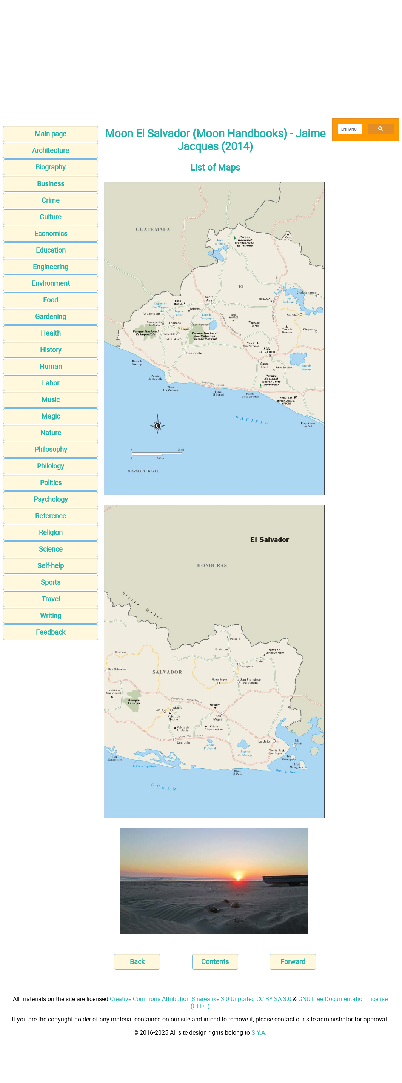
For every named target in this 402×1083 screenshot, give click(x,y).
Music (51, 400)
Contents (215, 962)
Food (50, 300)
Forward (292, 962)
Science (51, 549)
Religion (51, 532)
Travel (51, 599)
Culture (51, 217)
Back (137, 962)
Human (51, 366)
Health (51, 333)
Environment (51, 283)
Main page (50, 134)
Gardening (50, 316)
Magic (51, 416)
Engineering (50, 267)
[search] (349, 129)
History (51, 350)
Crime (51, 200)
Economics (50, 233)
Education (51, 250)
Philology (50, 466)
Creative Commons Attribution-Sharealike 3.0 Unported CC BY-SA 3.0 (200, 999)
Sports (50, 582)
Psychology (51, 499)
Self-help (50, 566)
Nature (50, 433)
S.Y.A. (258, 1032)
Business (50, 184)
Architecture (50, 150)
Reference (50, 516)
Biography (50, 167)
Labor (50, 383)
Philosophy (50, 449)
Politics (51, 483)
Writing (50, 615)
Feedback (50, 632)
